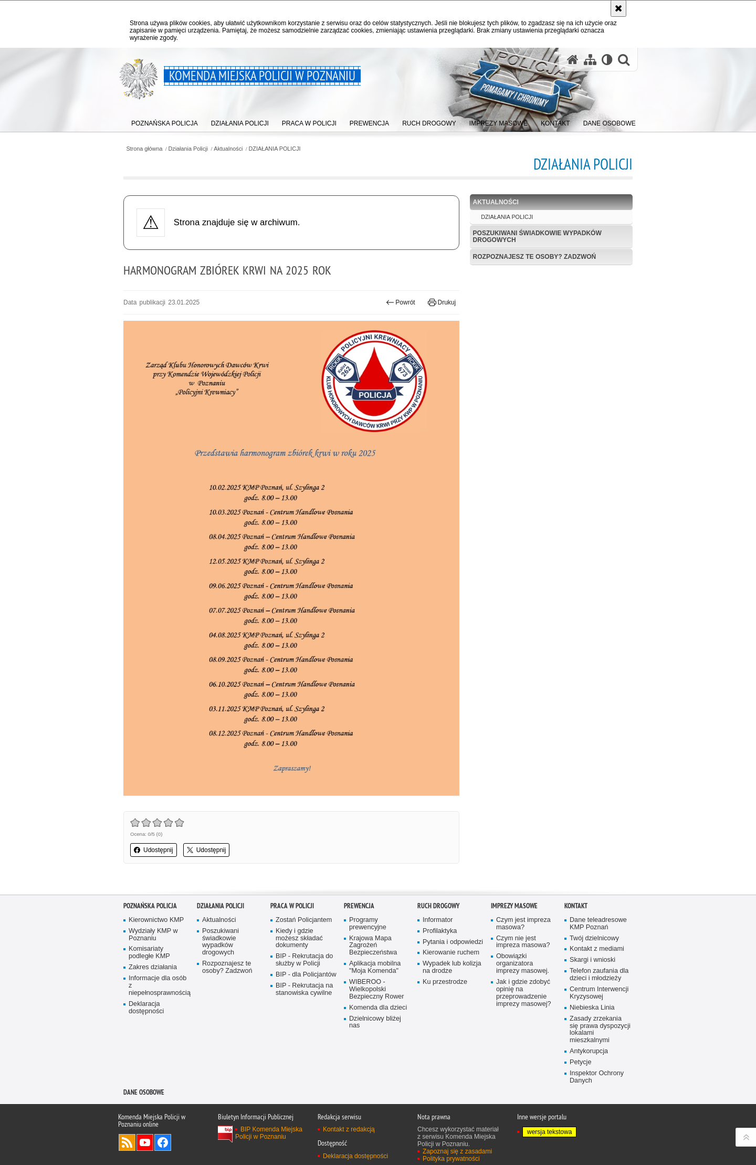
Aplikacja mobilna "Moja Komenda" (375, 967)
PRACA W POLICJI (292, 905)
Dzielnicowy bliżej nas (375, 1022)
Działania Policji (188, 149)
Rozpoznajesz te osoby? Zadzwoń (534, 256)
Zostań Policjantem (304, 920)
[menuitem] (164, 121)
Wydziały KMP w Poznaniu (153, 935)
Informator (438, 920)
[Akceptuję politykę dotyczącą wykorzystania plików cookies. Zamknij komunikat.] (618, 8)
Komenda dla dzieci (378, 1007)
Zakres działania (153, 967)
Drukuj (442, 302)
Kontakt (575, 905)
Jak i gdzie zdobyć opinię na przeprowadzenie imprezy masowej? (523, 993)
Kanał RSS (127, 1142)
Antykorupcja (589, 1051)
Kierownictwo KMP (156, 920)
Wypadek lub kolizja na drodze (452, 967)
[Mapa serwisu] (590, 59)
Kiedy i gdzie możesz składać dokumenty (299, 938)
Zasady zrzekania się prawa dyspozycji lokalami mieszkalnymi (600, 1029)
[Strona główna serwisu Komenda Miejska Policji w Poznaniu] (573, 59)
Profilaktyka (440, 931)
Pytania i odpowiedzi (453, 942)
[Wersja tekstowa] (607, 59)
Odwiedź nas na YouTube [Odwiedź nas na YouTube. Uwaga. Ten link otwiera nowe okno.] (144, 1142)
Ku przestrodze (445, 982)
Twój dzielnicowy (594, 938)
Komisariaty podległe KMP (149, 953)
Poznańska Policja (150, 905)
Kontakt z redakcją (349, 1129)
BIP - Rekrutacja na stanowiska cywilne (304, 989)
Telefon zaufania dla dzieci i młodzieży (599, 975)
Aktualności (228, 149)
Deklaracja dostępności (146, 1008)
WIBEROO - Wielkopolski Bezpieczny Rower (376, 989)
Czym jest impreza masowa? (523, 924)
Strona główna (144, 149)
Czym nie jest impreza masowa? (523, 942)
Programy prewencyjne (367, 924)
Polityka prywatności (451, 1158)
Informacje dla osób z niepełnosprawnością (159, 985)
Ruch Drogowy (438, 905)
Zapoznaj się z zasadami (457, 1151)
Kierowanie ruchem (451, 952)
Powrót (400, 302)
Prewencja (359, 905)
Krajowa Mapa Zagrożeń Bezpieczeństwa (373, 946)
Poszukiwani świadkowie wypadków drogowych (537, 236)
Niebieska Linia (592, 1007)
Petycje (580, 1062)
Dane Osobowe (143, 1092)
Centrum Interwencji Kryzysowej (599, 993)
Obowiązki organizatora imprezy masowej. (522, 963)
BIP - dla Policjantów (306, 974)
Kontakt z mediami (597, 949)
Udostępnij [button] (153, 850)
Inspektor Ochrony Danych (597, 1077)
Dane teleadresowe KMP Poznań (598, 924)
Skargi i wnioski (592, 960)
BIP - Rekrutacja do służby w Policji (304, 960)
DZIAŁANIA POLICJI (275, 149)
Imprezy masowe (514, 905)
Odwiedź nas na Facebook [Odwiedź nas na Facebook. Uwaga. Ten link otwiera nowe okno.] (162, 1142)
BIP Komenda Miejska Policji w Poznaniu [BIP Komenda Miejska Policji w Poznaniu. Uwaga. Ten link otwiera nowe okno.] (268, 1133)
